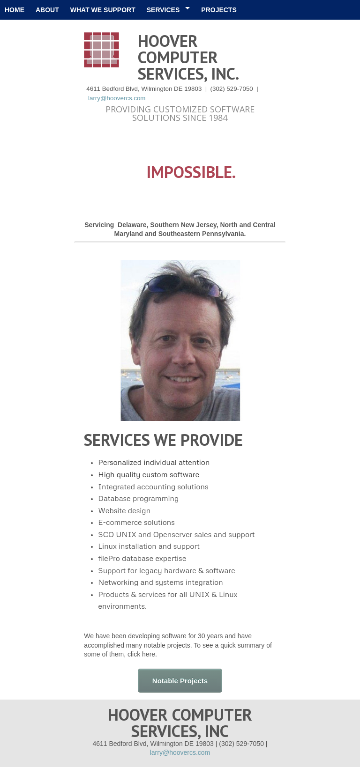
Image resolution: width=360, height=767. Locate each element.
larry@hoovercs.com (116, 98)
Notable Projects (180, 681)
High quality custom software (148, 474)
